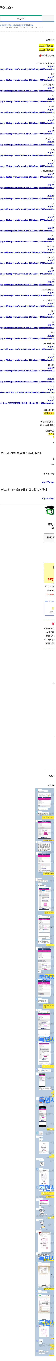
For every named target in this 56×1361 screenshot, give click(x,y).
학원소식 (21, 18)
